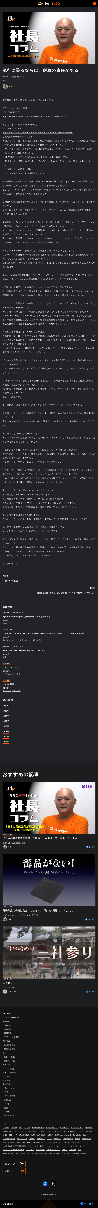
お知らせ (8, 1100)
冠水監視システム (53, 1150)
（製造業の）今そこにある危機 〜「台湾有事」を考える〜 (65, 593)
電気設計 (8, 1025)
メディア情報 (10, 1096)
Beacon (27, 1127)
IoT (4, 1053)
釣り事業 (6, 663)
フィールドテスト (10, 667)
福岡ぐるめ (9, 1116)
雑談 (4, 80)
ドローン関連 (8, 629)
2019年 (6, 741)
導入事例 (6, 1065)
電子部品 (84, 1153)
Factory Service (69, 1131)
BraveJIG (89, 1127)
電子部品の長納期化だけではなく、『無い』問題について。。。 (39, 910)
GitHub (89, 1131)
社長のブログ (25, 1153)
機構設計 (8, 1033)
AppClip (14, 1127)
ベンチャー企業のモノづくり (13, 1150)
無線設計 (8, 1029)
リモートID (19, 640)
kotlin (5, 623)
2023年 (6, 721)
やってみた (7, 674)
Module (32, 1139)
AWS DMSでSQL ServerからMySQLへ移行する (24, 650)
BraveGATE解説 (77, 1127)
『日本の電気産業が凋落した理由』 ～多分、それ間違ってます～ (40, 838)
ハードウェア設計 (19, 915)
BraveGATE (64, 1127)
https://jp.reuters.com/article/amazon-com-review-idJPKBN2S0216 (38, 133)
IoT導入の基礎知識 (11, 1017)
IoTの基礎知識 (24, 1135)
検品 (79, 1150)
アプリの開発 (8, 684)
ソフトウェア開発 (17, 612)
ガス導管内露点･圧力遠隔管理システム (17, 1146)
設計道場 (6, 1041)
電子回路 (35, 915)
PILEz (49, 1139)
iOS (4, 640)
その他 (5, 979)
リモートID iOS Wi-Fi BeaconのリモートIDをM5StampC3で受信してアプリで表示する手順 (43, 634)
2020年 (6, 736)
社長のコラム (17, 77)
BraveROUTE (18, 1131)
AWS (4, 657)
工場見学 (72, 1150)
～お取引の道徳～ (11, 581)
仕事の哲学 (16, 843)
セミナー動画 (38, 1146)
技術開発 (6, 612)
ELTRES (49, 1131)
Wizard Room (38, 1142)
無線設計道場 (10, 1049)
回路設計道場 (10, 1045)
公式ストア (10, 1164)
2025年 (6, 711)
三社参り (8, 983)
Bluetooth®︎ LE (52, 1127)
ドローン (10, 640)
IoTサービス (9, 1057)
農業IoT (57, 1153)
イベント (8, 1104)
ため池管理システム (53, 1142)
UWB (18, 1142)
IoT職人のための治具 (63, 1135)
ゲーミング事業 (9, 1073)
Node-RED (41, 1139)
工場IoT (65, 1150)
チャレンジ (16, 674)
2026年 (6, 706)
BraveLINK (7, 1131)
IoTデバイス (9, 1061)
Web (23, 1142)
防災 (63, 1153)
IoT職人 (50, 1135)
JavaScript (77, 1135)
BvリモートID (30, 640)
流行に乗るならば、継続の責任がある (41, 70)
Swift (5, 1142)
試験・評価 (48, 1153)
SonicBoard (86, 1139)
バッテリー (83, 1146)
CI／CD (41, 1131)
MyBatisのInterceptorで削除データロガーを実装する (26, 617)
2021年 (6, 731)
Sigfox (77, 1139)
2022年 (6, 726)
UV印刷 (11, 1142)
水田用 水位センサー (10, 1153)
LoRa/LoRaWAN (9, 1139)
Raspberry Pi (68, 1139)
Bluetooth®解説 (38, 1127)
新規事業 (6, 1080)
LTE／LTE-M (22, 1139)
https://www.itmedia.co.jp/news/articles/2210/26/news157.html (35, 116)
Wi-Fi (38, 640)
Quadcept (57, 1139)
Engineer (57, 1131)
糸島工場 (6, 1084)
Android (6, 1127)
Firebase (81, 1131)
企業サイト (10, 1171)
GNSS (5, 1135)
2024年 (6, 716)
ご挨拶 (7, 1112)
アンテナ (76, 1142)
